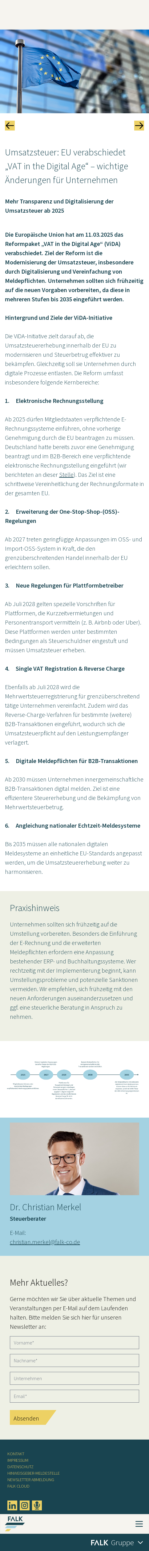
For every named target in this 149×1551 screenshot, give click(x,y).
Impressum (17, 1460)
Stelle (66, 474)
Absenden (26, 1418)
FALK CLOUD (18, 1486)
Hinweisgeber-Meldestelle (33, 1473)
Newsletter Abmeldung (30, 1479)
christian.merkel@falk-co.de (45, 1242)
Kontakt (15, 1454)
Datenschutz (20, 1466)
